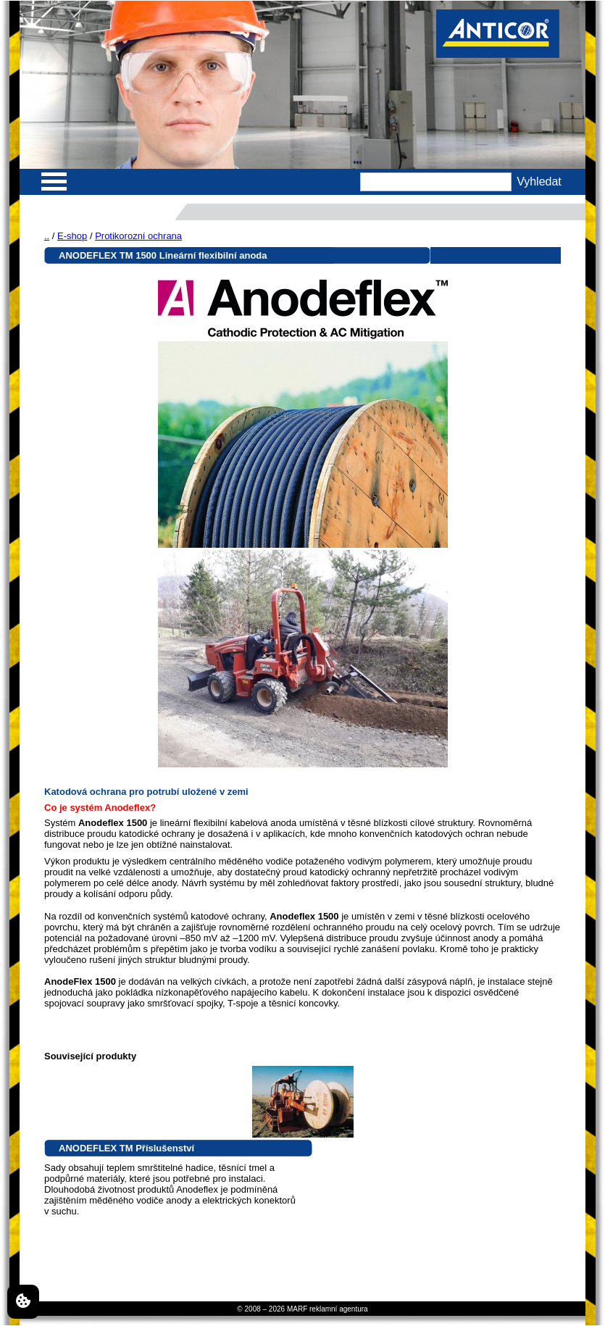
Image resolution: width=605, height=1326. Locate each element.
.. (46, 235)
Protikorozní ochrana (138, 235)
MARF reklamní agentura (327, 1309)
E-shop (72, 235)
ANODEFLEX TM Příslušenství (126, 1148)
